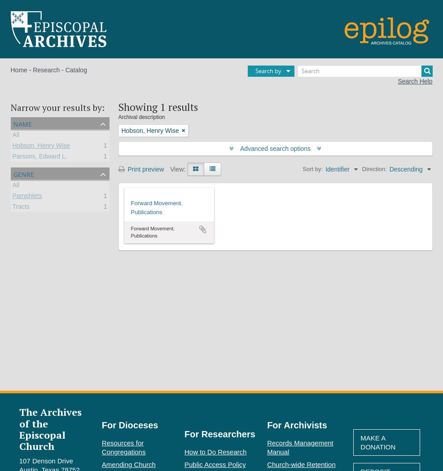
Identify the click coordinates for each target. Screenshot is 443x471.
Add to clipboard (202, 229)
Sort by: (313, 169)
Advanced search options (275, 148)
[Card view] (195, 169)
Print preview (141, 169)
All (16, 136)
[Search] (365, 71)
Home (19, 70)
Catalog (76, 70)
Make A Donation (377, 442)
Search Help (415, 81)
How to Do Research (215, 452)
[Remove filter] (183, 130)
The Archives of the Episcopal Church (50, 429)
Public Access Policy (215, 464)
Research (46, 70)
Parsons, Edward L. (40, 157)
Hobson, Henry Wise (41, 146)
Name (22, 123)
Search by (268, 71)
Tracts (21, 207)
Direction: (374, 169)
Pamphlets (27, 197)
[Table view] (212, 169)
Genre (23, 173)
